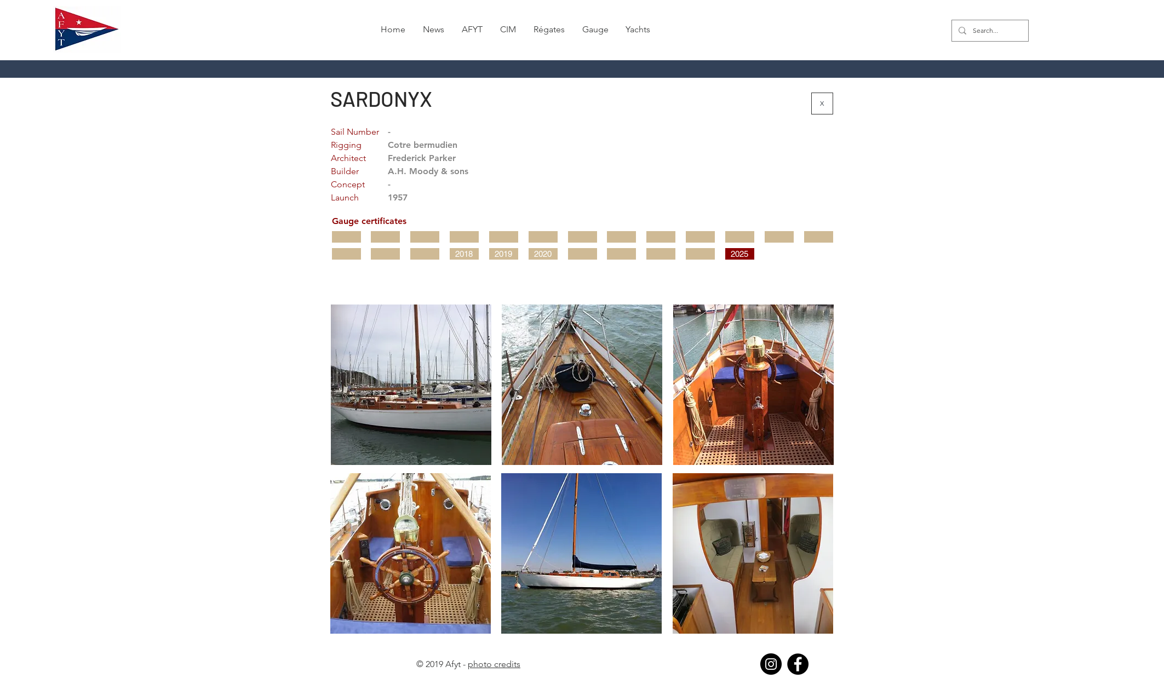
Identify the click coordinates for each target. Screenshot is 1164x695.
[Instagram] (771, 664)
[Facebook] (798, 664)
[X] (822, 103)
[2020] (543, 254)
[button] (549, 29)
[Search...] (989, 30)
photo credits (494, 664)
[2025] (739, 254)
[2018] (464, 254)
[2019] (503, 254)
